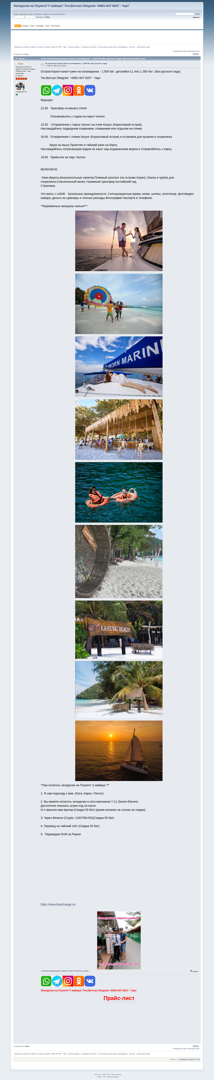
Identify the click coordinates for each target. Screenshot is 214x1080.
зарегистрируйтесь (59, 14)
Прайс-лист (118, 998)
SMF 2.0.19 (98, 1074)
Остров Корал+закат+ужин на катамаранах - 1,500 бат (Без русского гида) (76, 63)
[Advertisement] (107, 37)
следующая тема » (193, 51)
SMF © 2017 (106, 1074)
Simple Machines (116, 1074)
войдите (46, 14)
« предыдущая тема (179, 51)
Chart (20, 64)
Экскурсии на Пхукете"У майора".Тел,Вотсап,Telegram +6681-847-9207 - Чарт (71, 6)
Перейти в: (173, 1059)
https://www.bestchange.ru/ (58, 904)
